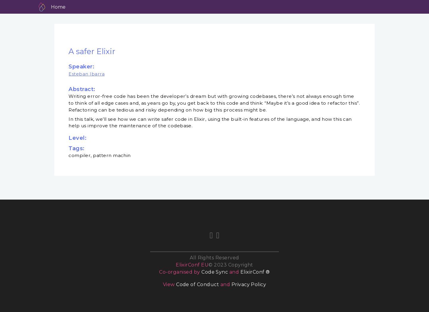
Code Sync (214, 272)
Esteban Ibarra (87, 74)
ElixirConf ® (255, 272)
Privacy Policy (248, 284)
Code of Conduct (197, 284)
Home (58, 7)
